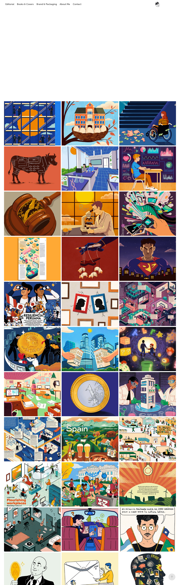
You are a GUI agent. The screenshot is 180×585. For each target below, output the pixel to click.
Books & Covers (25, 4)
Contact (77, 4)
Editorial (9, 4)
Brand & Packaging (47, 4)
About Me (65, 4)
